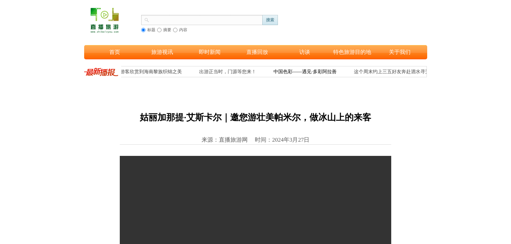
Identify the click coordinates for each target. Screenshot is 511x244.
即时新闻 (210, 52)
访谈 (304, 52)
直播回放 (257, 52)
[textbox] (206, 19)
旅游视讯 (162, 52)
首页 (114, 52)
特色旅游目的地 (352, 52)
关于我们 (400, 52)
